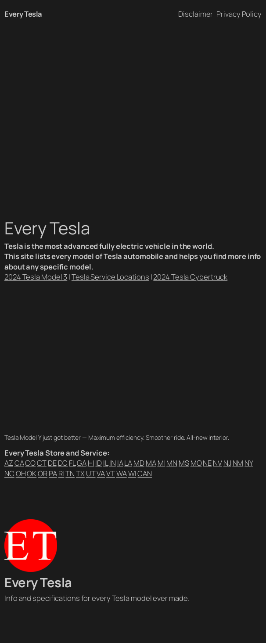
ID (98, 463)
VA (101, 473)
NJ (227, 463)
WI (132, 473)
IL (105, 463)
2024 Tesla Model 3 (35, 277)
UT (91, 473)
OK (31, 473)
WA (121, 473)
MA (151, 463)
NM (238, 463)
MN (171, 463)
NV (217, 463)
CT (42, 463)
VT (110, 473)
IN (112, 463)
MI (161, 463)
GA (81, 463)
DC (63, 463)
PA (53, 473)
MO (196, 463)
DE (52, 463)
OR (42, 473)
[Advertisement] (133, 119)
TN (70, 473)
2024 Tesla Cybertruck (190, 277)
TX (80, 473)
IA (120, 463)
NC (9, 473)
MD (138, 463)
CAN (144, 473)
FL (72, 463)
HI (91, 463)
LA (128, 463)
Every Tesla (23, 14)
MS (184, 463)
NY (248, 463)
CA (19, 463)
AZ (8, 463)
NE (207, 463)
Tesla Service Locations (110, 277)
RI (61, 473)
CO (30, 463)
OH (21, 473)
